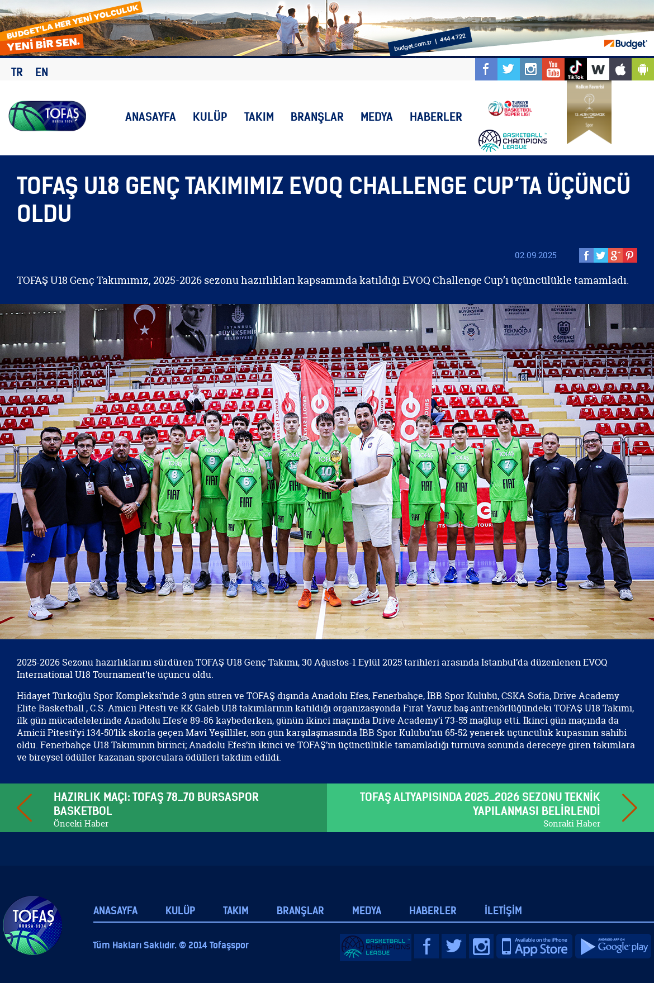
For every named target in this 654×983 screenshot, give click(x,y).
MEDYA (377, 117)
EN (41, 72)
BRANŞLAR (317, 117)
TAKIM (259, 117)
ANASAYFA (150, 117)
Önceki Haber (81, 823)
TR (17, 72)
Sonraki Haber (571, 823)
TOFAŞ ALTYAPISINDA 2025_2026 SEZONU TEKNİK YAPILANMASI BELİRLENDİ (480, 804)
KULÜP (210, 117)
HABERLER (436, 117)
